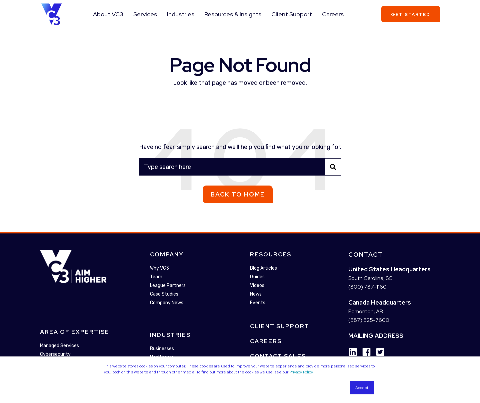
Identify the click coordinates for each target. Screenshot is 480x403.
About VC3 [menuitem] (108, 14)
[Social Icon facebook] (364, 351)
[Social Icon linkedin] (352, 351)
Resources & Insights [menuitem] (232, 14)
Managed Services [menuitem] (59, 346)
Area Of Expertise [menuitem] (74, 332)
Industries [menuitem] (180, 14)
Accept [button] (361, 387)
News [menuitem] (256, 294)
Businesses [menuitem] (162, 348)
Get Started (410, 14)
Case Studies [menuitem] (164, 294)
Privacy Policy (301, 372)
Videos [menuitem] (257, 285)
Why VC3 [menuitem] (159, 268)
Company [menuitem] (167, 254)
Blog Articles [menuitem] (263, 268)
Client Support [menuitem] (291, 14)
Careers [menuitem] (333, 14)
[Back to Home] (51, 13)
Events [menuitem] (257, 303)
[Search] (240, 167)
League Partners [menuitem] (168, 285)
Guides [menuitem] (257, 277)
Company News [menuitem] (166, 303)
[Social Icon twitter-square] (378, 351)
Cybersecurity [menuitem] (55, 354)
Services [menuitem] (145, 14)
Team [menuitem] (156, 277)
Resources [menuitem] (270, 254)
